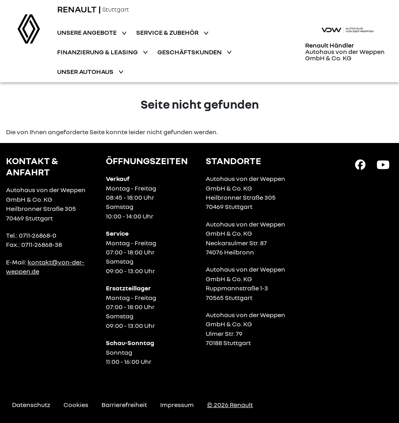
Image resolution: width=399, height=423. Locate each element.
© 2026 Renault (230, 405)
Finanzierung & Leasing (98, 52)
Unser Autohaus (86, 71)
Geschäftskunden (190, 52)
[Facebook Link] (360, 164)
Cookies (76, 405)
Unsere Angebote (87, 32)
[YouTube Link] (383, 164)
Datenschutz (31, 405)
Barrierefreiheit (124, 405)
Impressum (177, 405)
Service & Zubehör (168, 32)
